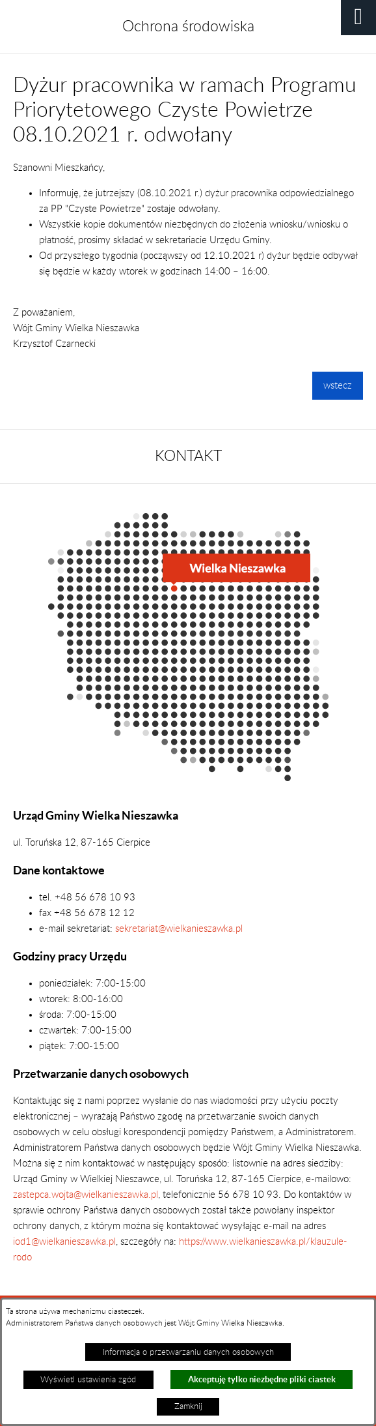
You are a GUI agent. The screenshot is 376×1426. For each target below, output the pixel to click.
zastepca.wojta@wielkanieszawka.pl (85, 1195)
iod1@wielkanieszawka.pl (64, 1242)
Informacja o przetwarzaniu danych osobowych (188, 1352)
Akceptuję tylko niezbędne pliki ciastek (262, 1379)
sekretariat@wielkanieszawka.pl (179, 929)
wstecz (337, 386)
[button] (358, 17)
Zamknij (188, 1406)
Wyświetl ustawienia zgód (88, 1379)
